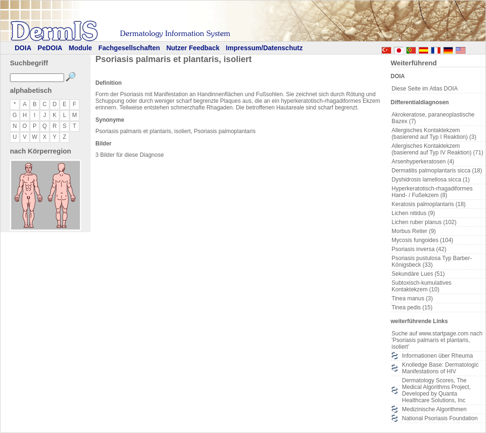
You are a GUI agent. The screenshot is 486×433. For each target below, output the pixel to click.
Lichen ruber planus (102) (424, 222)
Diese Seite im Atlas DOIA (425, 88)
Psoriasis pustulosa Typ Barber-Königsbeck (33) (432, 261)
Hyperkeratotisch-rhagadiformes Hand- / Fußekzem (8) (432, 191)
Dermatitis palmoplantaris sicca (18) (437, 170)
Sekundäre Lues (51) (418, 274)
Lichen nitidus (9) (413, 213)
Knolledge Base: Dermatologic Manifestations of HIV (440, 368)
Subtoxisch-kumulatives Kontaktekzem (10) (421, 286)
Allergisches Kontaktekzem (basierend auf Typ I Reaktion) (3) (434, 133)
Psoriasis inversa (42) (419, 249)
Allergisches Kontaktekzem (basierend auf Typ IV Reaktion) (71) (437, 149)
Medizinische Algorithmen (434, 409)
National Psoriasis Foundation (439, 418)
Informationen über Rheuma (437, 355)
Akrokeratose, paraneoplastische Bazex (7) (433, 118)
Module (80, 48)
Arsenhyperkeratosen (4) (423, 161)
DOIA (23, 48)
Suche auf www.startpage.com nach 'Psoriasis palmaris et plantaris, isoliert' (437, 340)
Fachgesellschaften (129, 48)
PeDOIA (49, 48)
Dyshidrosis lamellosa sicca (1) (431, 179)
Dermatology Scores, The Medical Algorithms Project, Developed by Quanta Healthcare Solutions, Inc (436, 390)
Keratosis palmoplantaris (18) (429, 204)
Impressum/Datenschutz (264, 48)
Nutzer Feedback (192, 48)
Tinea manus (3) (412, 298)
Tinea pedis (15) (412, 307)
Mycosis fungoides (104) (422, 240)
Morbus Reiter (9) (414, 231)
